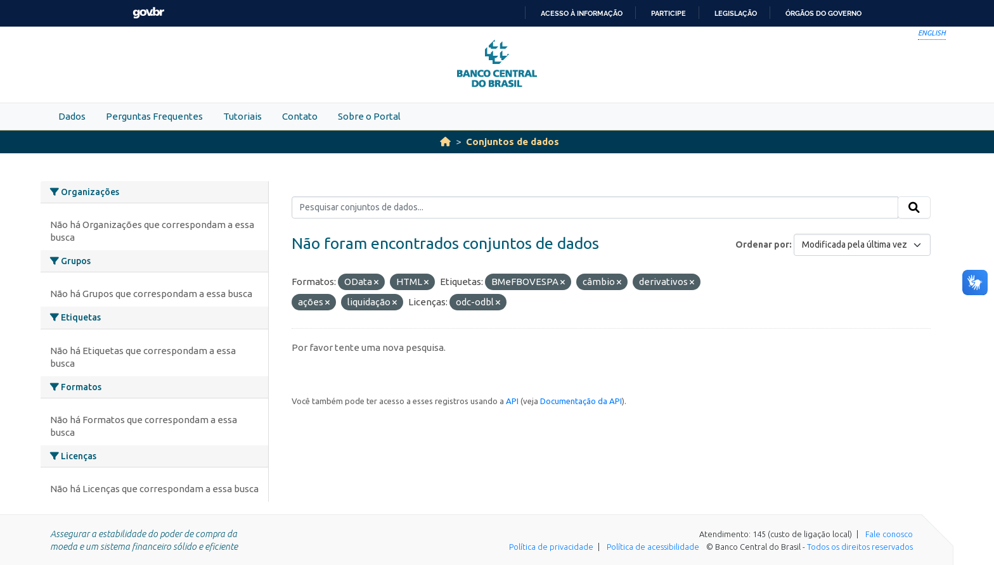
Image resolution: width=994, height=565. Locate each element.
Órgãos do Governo (823, 13)
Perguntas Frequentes (154, 116)
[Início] (445, 141)
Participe (668, 13)
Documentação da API (581, 401)
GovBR (148, 13)
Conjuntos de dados (512, 141)
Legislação (735, 13)
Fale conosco (889, 534)
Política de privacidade (551, 546)
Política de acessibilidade (653, 546)
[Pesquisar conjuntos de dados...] (595, 207)
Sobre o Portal (369, 116)
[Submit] (914, 207)
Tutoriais (242, 116)
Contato (300, 116)
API (512, 401)
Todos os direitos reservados (860, 546)
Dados (72, 116)
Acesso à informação (582, 13)
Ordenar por (762, 244)
